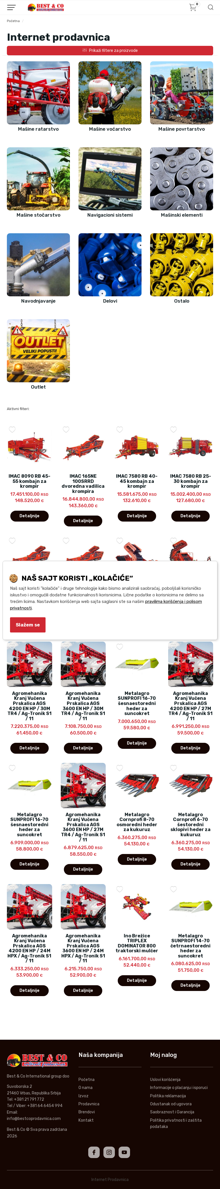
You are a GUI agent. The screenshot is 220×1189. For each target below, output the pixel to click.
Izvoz (83, 1096)
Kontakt (86, 1120)
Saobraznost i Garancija (172, 1112)
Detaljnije (29, 516)
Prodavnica (88, 1104)
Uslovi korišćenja (165, 1079)
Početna (13, 21)
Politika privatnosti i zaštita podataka (176, 1123)
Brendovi (86, 1112)
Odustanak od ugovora (171, 1104)
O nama (85, 1087)
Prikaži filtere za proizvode (110, 50)
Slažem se (28, 625)
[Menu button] (11, 7)
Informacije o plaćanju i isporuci (179, 1087)
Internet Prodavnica (110, 1179)
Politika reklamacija (168, 1096)
